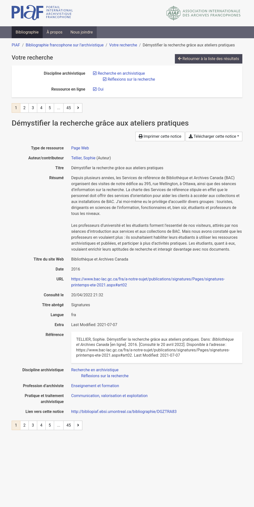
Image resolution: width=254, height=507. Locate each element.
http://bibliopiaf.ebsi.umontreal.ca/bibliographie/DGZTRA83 (124, 411)
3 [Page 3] (33, 107)
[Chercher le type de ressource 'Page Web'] (80, 148)
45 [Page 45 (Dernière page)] (68, 107)
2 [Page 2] (24, 107)
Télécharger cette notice (212, 136)
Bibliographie (27, 32)
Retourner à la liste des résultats (208, 58)
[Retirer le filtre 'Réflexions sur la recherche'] (131, 79)
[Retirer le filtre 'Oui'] (101, 89)
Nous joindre (81, 32)
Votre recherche (123, 45)
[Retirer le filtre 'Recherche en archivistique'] (121, 73)
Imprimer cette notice (160, 136)
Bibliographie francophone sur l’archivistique (64, 45)
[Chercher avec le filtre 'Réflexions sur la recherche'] (104, 375)
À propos (55, 32)
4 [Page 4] (41, 107)
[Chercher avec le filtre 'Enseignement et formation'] (95, 385)
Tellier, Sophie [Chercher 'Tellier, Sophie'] (83, 158)
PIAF (16, 45)
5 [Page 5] (50, 107)
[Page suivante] (78, 108)
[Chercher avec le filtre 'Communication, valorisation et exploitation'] (109, 395)
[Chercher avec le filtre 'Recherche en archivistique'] (95, 370)
